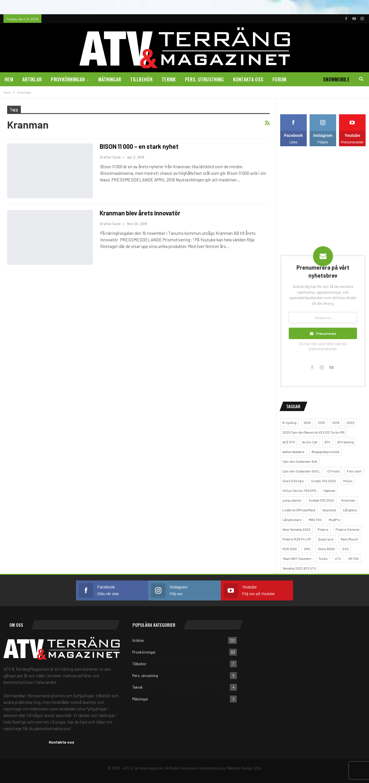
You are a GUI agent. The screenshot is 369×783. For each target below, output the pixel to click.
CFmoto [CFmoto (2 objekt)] (333, 471)
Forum (279, 79)
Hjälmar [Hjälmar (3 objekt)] (330, 490)
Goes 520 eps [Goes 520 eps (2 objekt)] (293, 481)
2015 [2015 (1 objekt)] (321, 422)
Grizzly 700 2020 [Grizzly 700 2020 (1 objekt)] (323, 481)
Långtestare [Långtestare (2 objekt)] (292, 520)
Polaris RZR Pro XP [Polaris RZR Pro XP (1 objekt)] (296, 539)
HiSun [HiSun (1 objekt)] (347, 481)
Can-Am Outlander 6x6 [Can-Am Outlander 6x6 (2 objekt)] (299, 461)
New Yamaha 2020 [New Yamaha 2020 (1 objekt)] (296, 529)
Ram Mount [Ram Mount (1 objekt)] (349, 539)
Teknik (169, 79)
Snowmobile (336, 79)
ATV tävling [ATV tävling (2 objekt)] (345, 442)
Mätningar (109, 79)
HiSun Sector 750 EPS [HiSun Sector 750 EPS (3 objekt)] (299, 490)
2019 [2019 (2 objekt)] (335, 422)
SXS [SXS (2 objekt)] (345, 549)
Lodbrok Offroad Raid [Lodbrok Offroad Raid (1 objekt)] (298, 510)
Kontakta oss (248, 79)
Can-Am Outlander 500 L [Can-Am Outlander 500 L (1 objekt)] (301, 471)
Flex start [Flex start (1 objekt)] (354, 471)
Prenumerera (326, 333)
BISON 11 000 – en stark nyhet (139, 146)
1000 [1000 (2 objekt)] (307, 422)
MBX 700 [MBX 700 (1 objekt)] (315, 520)
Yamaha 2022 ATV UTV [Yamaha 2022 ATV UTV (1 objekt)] (299, 568)
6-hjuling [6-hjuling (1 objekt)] (289, 422)
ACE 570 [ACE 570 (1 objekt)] (288, 442)
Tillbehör (141, 79)
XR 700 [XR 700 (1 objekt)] (353, 558)
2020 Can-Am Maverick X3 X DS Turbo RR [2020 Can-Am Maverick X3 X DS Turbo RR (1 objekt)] (313, 432)
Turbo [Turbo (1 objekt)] (323, 558)
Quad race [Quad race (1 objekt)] (326, 539)
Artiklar (32, 79)
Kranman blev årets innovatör (140, 213)
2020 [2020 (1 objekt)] (350, 422)
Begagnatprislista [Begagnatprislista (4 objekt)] (325, 452)
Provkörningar (68, 79)
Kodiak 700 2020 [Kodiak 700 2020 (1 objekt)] (321, 500)
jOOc (258, 768)
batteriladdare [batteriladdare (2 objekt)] (293, 452)
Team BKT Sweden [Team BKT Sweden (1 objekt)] (296, 558)
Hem (9, 79)
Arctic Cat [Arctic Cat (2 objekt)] (309, 442)
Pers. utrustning (204, 79)
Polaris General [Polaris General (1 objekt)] (347, 529)
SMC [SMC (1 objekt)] (307, 549)
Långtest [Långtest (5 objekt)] (350, 510)
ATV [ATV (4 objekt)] (327, 442)
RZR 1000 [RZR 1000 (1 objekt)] (289, 549)
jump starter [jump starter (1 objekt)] (292, 500)
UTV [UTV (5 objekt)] (338, 558)
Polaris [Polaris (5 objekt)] (323, 529)
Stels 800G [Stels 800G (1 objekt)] (326, 549)
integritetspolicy (212, 768)
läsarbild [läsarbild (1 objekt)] (329, 510)
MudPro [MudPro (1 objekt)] (334, 520)
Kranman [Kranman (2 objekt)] (348, 500)
